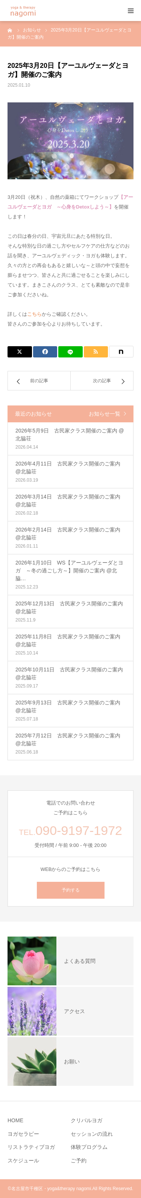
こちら (34, 314)
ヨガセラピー (23, 1134)
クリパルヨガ (86, 1120)
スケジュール (23, 1160)
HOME (15, 1120)
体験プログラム (89, 1147)
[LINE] (70, 351)
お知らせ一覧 (104, 414)
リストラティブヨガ (31, 1147)
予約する (71, 890)
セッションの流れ (92, 1134)
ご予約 (78, 1160)
